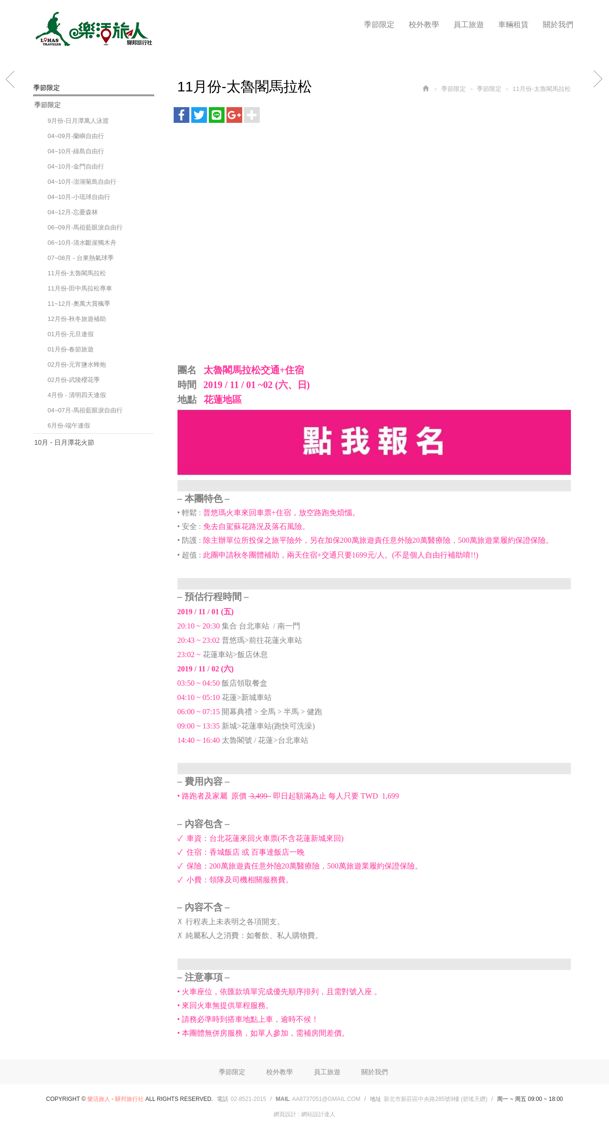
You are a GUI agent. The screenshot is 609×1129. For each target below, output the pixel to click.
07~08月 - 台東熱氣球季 (81, 257)
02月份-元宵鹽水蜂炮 (77, 364)
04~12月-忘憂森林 (73, 212)
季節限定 (47, 105)
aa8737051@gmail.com (326, 1099)
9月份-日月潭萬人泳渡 (78, 120)
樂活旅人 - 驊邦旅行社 (92, 29)
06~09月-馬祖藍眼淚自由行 (85, 227)
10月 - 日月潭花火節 (64, 442)
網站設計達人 (318, 1114)
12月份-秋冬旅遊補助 (77, 318)
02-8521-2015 (248, 1099)
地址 (375, 1099)
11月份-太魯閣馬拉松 (77, 273)
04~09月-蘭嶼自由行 (76, 136)
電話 (222, 1099)
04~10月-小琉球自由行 (79, 196)
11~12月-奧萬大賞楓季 (79, 303)
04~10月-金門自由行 (76, 166)
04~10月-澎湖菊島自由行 (82, 181)
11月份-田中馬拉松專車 (80, 288)
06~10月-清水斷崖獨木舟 (82, 242)
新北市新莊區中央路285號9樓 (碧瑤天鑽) (435, 1099)
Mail (283, 1099)
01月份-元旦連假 (71, 334)
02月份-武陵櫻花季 (74, 379)
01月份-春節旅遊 (71, 349)
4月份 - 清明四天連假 (77, 395)
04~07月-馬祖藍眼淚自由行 (85, 410)
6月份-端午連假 (69, 425)
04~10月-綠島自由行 (76, 151)
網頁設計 (285, 1114)
